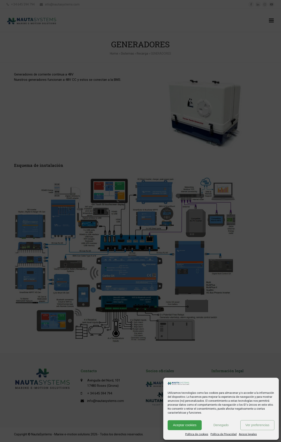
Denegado (220, 425)
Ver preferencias (257, 425)
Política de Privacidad (223, 434)
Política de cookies (196, 434)
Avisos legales (248, 434)
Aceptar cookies (184, 425)
